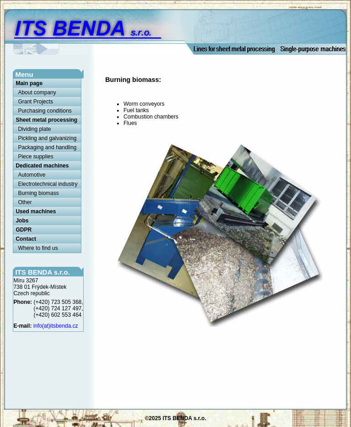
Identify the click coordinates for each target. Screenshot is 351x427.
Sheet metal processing (46, 120)
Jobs (22, 220)
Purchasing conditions (44, 111)
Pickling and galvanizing (47, 138)
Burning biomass (38, 193)
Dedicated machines (42, 165)
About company (37, 92)
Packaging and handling (47, 147)
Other (25, 202)
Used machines (36, 211)
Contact (26, 239)
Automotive (31, 175)
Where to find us (38, 248)
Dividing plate (34, 129)
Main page (29, 83)
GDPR (24, 230)
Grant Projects (35, 101)
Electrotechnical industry (47, 184)
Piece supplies (35, 156)
